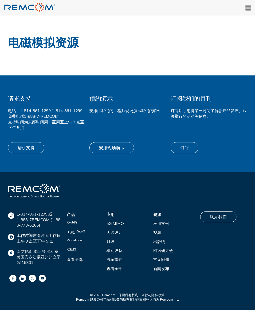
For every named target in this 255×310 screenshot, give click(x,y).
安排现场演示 (111, 147)
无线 (76, 232)
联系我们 (218, 216)
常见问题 (161, 259)
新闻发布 (161, 268)
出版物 (159, 241)
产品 (71, 214)
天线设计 (114, 232)
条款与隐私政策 (153, 295)
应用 (110, 214)
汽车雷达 (114, 259)
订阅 (184, 147)
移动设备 (114, 250)
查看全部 (75, 259)
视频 (157, 232)
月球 (110, 241)
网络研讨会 (163, 250)
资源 (157, 214)
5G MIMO (115, 223)
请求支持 (26, 147)
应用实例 (161, 223)
